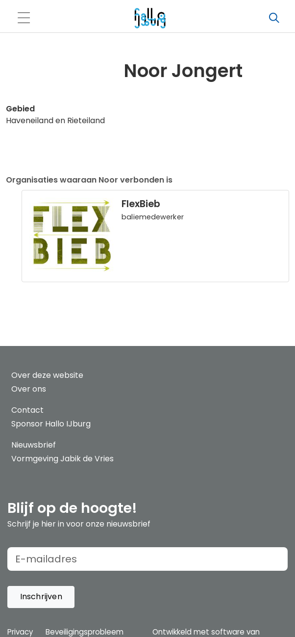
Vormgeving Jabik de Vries (62, 458)
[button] (40, 597)
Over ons (28, 389)
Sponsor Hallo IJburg (51, 423)
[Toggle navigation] (23, 18)
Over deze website (47, 375)
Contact (27, 410)
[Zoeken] (274, 18)
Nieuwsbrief (33, 445)
